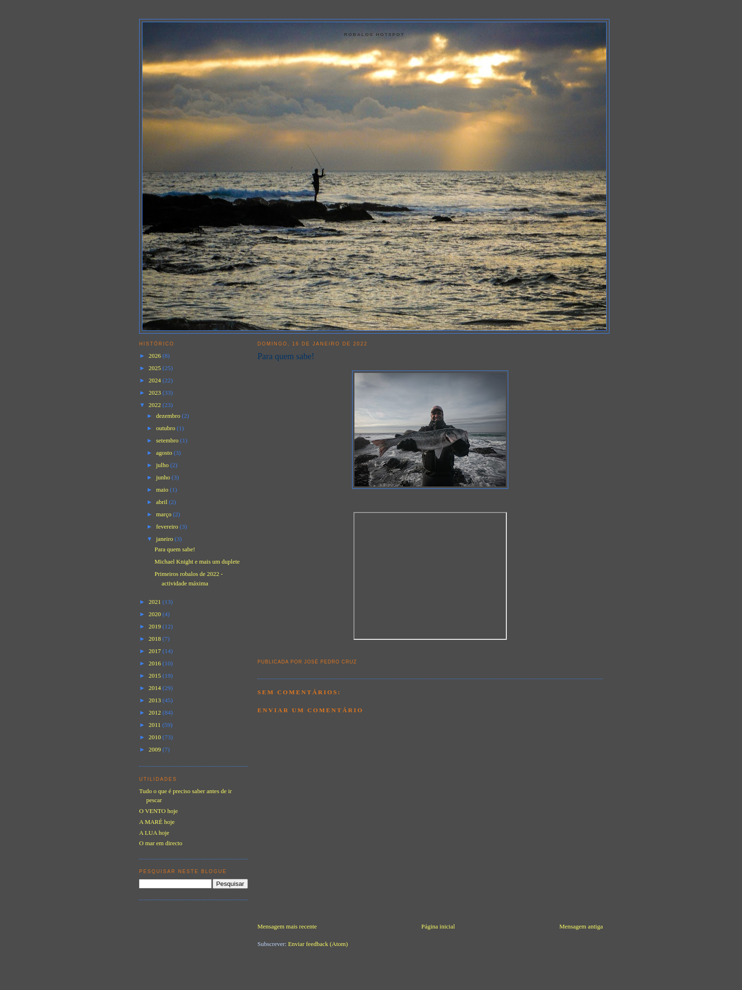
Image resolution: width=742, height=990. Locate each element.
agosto (165, 452)
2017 (155, 650)
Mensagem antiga (581, 926)
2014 (155, 687)
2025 (155, 367)
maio (163, 489)
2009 (155, 749)
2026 (155, 355)
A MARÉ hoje (157, 821)
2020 (155, 614)
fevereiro (168, 526)
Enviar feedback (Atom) (318, 943)
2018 (155, 638)
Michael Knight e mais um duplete (196, 561)
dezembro (169, 415)
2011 (155, 724)
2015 (155, 675)
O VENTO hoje (158, 810)
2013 (155, 700)
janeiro (165, 538)
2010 (155, 737)
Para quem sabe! (285, 356)
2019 (155, 626)
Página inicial (438, 926)
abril (162, 501)
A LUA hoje (154, 832)
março (164, 514)
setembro (168, 440)
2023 (155, 392)
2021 (155, 601)
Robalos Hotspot (374, 34)
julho (163, 464)
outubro (166, 428)
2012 (155, 712)
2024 (155, 380)
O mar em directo (160, 843)
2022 (155, 404)
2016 (155, 663)
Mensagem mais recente (287, 926)
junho (164, 477)
